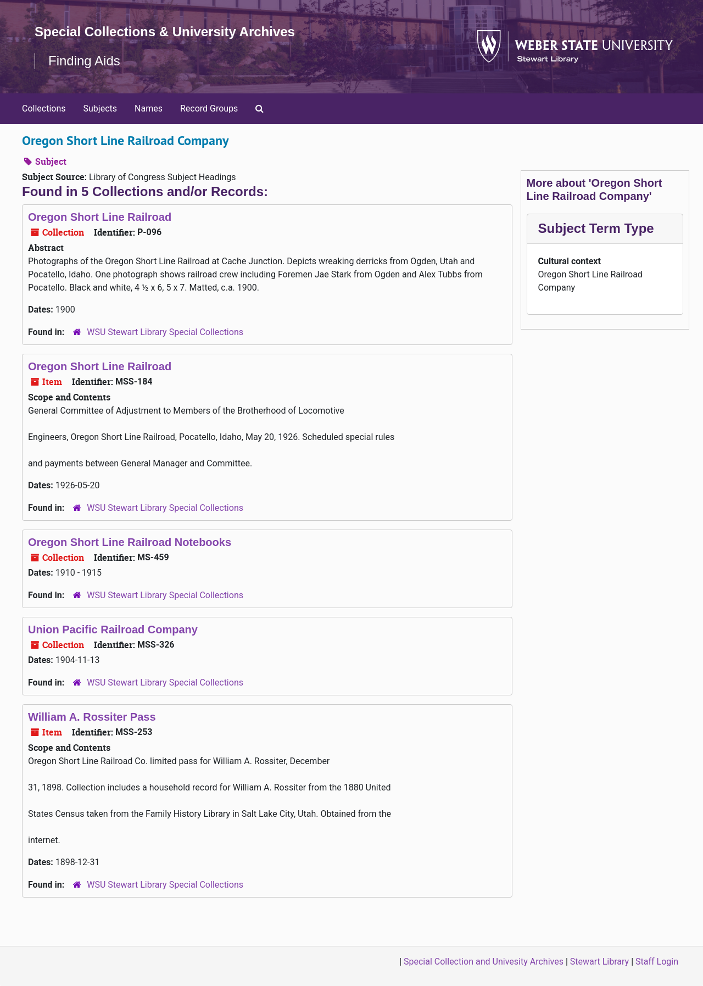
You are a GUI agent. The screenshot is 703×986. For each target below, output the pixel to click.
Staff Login (656, 961)
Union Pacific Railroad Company (113, 629)
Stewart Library (599, 961)
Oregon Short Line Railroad (99, 217)
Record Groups (209, 108)
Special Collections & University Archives (165, 31)
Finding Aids (84, 60)
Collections (44, 108)
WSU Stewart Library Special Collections (165, 332)
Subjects (100, 108)
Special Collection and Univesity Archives (483, 961)
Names (149, 108)
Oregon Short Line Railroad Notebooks (129, 542)
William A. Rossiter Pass (92, 717)
